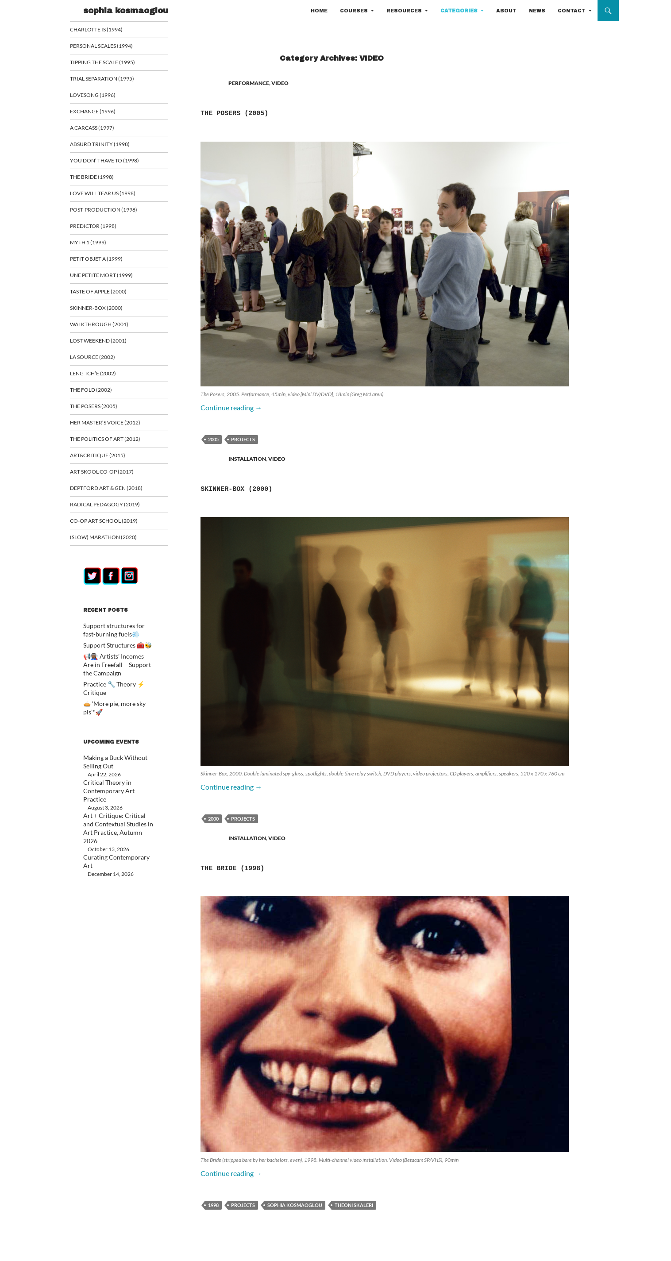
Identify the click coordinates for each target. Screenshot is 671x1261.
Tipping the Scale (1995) (112, 63)
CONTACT (572, 10)
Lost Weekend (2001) (108, 345)
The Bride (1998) (264, 866)
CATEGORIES (459, 10)
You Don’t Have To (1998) (113, 162)
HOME (319, 10)
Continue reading (231, 407)
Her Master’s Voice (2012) (114, 428)
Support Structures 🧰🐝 (112, 651)
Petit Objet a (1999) (106, 262)
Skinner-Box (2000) (272, 487)
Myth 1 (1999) (99, 245)
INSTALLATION (247, 458)
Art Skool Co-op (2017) (112, 478)
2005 (213, 439)
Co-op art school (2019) (114, 527)
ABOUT (506, 10)
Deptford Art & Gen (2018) (115, 494)
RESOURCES (404, 10)
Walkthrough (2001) (109, 328)
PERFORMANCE (248, 83)
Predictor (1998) (103, 228)
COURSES (354, 10)
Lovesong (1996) (103, 96)
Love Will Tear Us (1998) (112, 195)
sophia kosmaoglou (125, 10)
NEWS (537, 10)
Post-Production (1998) (113, 212)
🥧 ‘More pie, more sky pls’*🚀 (118, 699)
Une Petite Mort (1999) (110, 279)
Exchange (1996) (103, 113)
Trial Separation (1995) (111, 79)
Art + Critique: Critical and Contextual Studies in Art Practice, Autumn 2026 (113, 800)
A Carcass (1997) (103, 129)
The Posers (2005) (268, 111)
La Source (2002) (103, 361)
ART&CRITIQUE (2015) (107, 461)
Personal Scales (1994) (111, 46)
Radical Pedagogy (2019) (114, 511)
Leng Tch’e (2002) (103, 378)
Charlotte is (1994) (106, 29)
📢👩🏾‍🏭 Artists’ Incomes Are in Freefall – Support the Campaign (116, 670)
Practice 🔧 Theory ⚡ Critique (119, 688)
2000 (213, 818)
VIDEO (280, 83)
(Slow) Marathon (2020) (112, 544)
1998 (213, 1205)
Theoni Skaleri (354, 1205)
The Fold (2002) (101, 394)
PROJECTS (243, 439)
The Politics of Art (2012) (114, 444)
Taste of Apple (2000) (108, 295)
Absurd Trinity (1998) (109, 146)
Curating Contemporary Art (115, 824)
